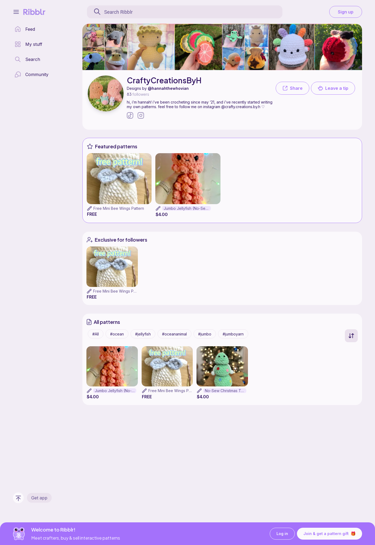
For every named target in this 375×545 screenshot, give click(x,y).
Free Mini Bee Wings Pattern (118, 208)
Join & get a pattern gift (329, 533)
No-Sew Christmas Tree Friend (225, 390)
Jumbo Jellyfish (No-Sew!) (187, 208)
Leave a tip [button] (333, 88)
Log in (282, 534)
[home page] (25, 29)
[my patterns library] (28, 44)
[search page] (27, 59)
